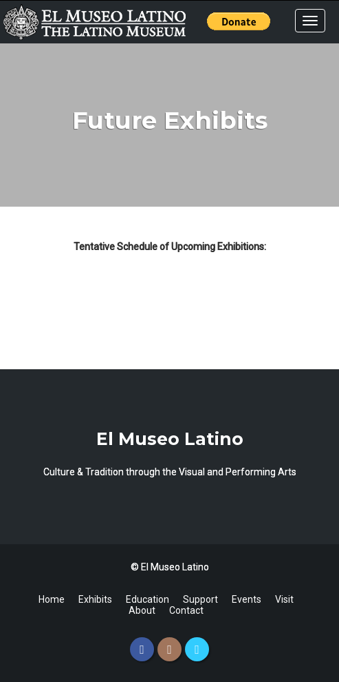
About (142, 610)
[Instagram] (169, 649)
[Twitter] (197, 649)
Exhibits (95, 599)
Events (246, 599)
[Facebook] (142, 649)
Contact (186, 610)
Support (200, 599)
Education (147, 599)
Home (52, 599)
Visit (284, 599)
